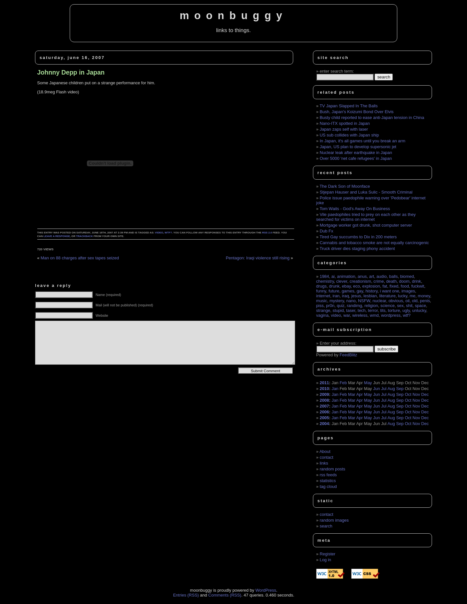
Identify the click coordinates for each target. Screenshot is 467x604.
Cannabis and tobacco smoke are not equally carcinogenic (374, 242)
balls (393, 276)
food (405, 286)
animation (346, 276)
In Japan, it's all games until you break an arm (362, 140)
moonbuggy (233, 15)
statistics (328, 480)
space (420, 305)
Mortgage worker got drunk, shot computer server (366, 225)
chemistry (325, 281)
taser (350, 310)
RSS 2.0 (267, 232)
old (414, 300)
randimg (354, 305)
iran (336, 295)
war (346, 315)
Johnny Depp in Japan (71, 72)
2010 (324, 388)
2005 (324, 417)
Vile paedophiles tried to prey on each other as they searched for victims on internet (366, 217)
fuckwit (417, 286)
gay (360, 291)
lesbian (370, 295)
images (408, 291)
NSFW (364, 300)
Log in (325, 559)
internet (323, 295)
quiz (340, 305)
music (321, 300)
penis (425, 300)
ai (333, 276)
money (424, 295)
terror (373, 310)
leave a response (56, 236)
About (324, 451)
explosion (371, 286)
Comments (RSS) (224, 595)
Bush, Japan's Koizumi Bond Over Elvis (357, 111)
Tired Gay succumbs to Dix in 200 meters (358, 236)
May (368, 382)
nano (351, 300)
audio (382, 276)
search (326, 526)
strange (323, 310)
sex (400, 305)
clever (341, 281)
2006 (324, 411)
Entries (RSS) (186, 595)
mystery (336, 300)
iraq (345, 295)
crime (379, 281)
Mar (351, 394)
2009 (324, 394)
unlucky (419, 310)
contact (326, 457)
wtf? (168, 232)
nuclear (379, 300)
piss (320, 305)
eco (356, 286)
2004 (324, 423)
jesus (356, 295)
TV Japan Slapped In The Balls (348, 105)
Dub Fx (326, 231)
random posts (332, 469)
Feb (343, 382)
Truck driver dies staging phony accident (357, 248)
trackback (84, 236)
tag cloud (328, 486)
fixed (393, 286)
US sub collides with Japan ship (349, 135)
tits (383, 310)
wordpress (391, 315)
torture (394, 310)
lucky (402, 295)
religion (371, 305)
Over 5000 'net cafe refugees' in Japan (356, 158)
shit (409, 305)
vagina (322, 315)
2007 (324, 406)
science (387, 305)
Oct (408, 394)
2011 (324, 382)
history (371, 291)
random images (334, 520)
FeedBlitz (348, 354)
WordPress (265, 590)
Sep (399, 388)
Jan (335, 388)
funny (321, 291)
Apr (359, 394)
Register (327, 553)
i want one (389, 291)
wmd (374, 315)
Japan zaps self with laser (344, 129)
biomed (407, 276)
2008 (324, 400)
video (159, 232)
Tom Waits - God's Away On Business (354, 208)
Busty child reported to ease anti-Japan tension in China (372, 117)
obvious (396, 300)
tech (362, 310)
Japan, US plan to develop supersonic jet (358, 146)
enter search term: (337, 71)
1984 (324, 276)
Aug (391, 388)
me (412, 295)
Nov (416, 394)
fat (384, 286)
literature (387, 295)
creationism (360, 281)
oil (407, 300)
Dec (425, 394)
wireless (359, 315)
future (334, 291)
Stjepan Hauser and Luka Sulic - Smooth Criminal (366, 192)
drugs (321, 286)
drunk (334, 286)
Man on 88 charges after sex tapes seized (80, 257)
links (324, 463)
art (371, 276)
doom (404, 281)
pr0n (330, 305)
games (347, 291)
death (391, 281)
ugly (406, 310)
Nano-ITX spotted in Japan (345, 123)
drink (416, 281)
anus (362, 276)
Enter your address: (338, 343)
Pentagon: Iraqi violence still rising (258, 257)
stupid (338, 310)
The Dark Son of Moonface (344, 186)
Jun (376, 388)
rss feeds (328, 474)
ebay (346, 286)
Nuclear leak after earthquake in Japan (356, 152)
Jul (384, 388)
